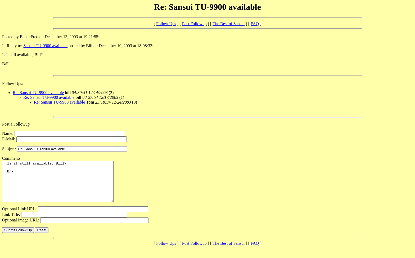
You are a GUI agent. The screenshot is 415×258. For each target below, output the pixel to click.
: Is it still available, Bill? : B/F (64, 185)
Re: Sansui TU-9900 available (38, 92)
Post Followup (194, 23)
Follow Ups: (12, 83)
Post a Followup (16, 124)
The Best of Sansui (229, 23)
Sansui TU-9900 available (45, 45)
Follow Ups (166, 23)
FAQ (255, 23)
